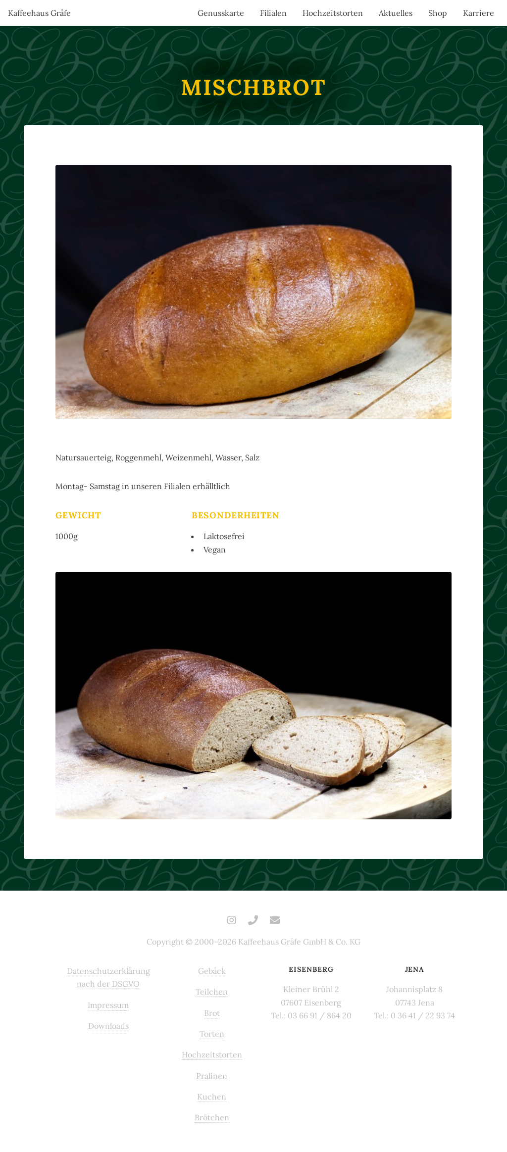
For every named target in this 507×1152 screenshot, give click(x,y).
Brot (212, 1013)
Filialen (273, 13)
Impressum (108, 1005)
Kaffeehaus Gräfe (39, 13)
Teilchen (212, 992)
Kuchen (211, 1097)
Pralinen (211, 1076)
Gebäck (212, 971)
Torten (212, 1034)
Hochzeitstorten (333, 13)
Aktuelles (395, 13)
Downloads (108, 1026)
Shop (437, 13)
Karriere (478, 13)
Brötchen (212, 1117)
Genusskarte (221, 13)
